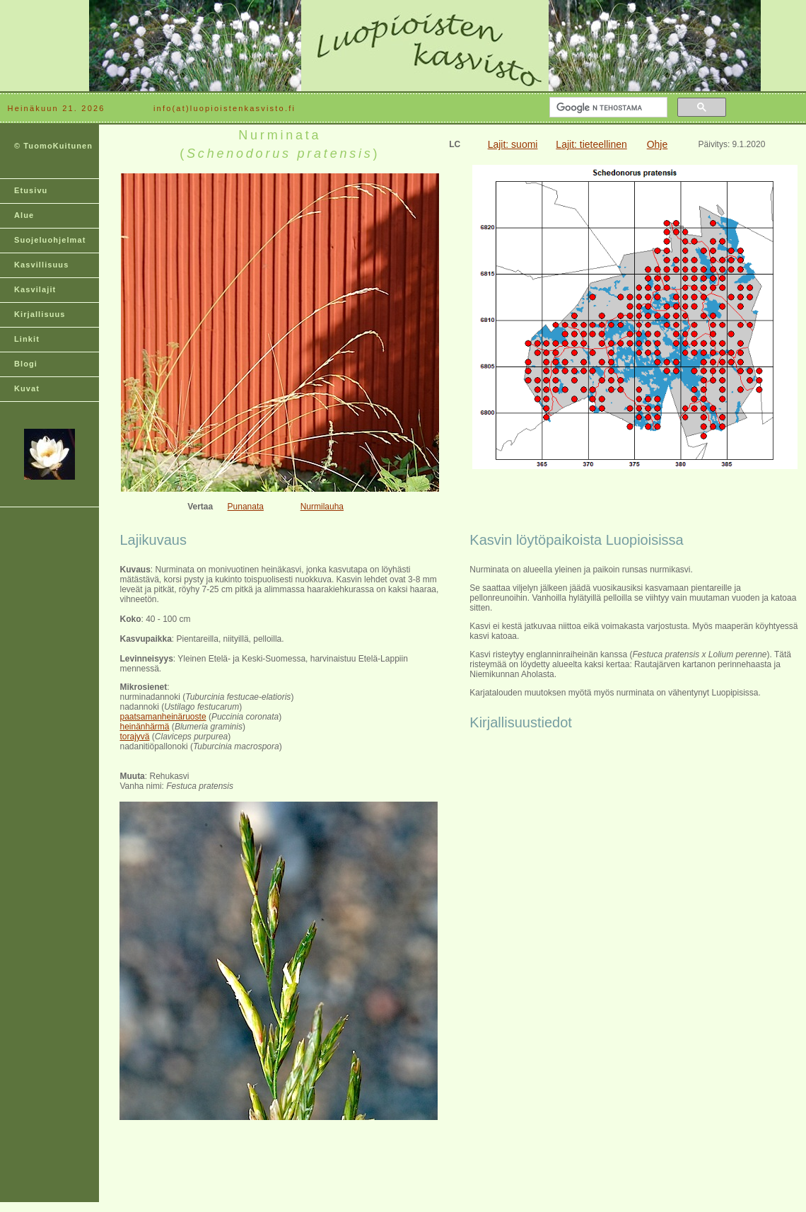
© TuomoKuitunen (53, 146)
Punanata (246, 507)
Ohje (657, 144)
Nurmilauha (322, 507)
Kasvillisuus (41, 264)
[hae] (607, 107)
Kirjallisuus (40, 314)
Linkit (27, 339)
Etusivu (30, 190)
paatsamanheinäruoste (162, 717)
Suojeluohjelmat (50, 240)
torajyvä (134, 736)
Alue (24, 215)
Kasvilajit (35, 289)
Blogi (25, 363)
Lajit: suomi (513, 144)
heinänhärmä (144, 727)
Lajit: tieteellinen (591, 144)
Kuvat (27, 388)
